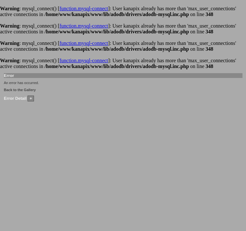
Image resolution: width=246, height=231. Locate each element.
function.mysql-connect (84, 8)
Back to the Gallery (20, 90)
